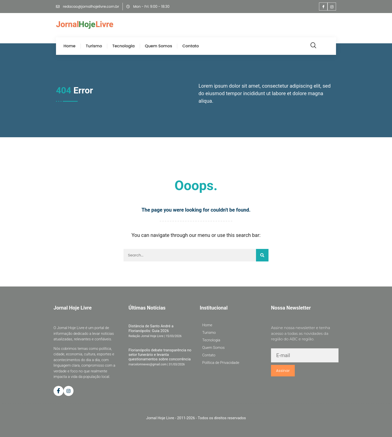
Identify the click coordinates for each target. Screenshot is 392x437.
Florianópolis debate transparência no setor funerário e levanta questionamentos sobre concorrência (159, 355)
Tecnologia (123, 46)
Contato (190, 46)
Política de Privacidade (220, 362)
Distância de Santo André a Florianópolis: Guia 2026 (151, 328)
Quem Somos (158, 46)
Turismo (94, 46)
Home (70, 46)
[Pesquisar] (262, 255)
